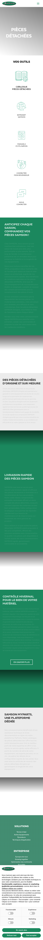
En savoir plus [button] (21, 930)
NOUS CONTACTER (21, 201)
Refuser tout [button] (11, 935)
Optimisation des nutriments (21, 862)
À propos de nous (21, 857)
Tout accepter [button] (31, 935)
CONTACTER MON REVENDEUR (21, 172)
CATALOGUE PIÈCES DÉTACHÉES (21, 88)
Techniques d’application (21, 840)
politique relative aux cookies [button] (12, 888)
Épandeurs (21, 837)
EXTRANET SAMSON (22, 114)
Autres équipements (21, 835)
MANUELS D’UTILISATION (21, 143)
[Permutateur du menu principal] (38, 3)
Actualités (21, 864)
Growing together (21, 859)
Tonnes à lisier (21, 832)
